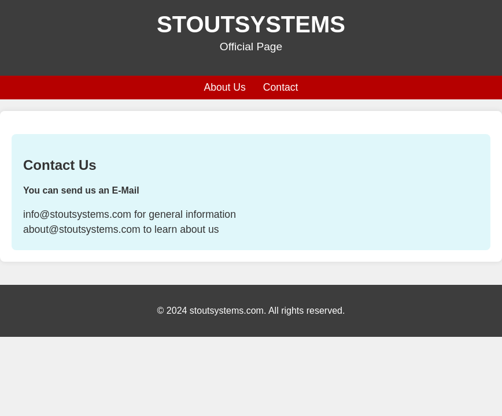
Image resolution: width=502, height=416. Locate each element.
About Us (224, 87)
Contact (280, 87)
